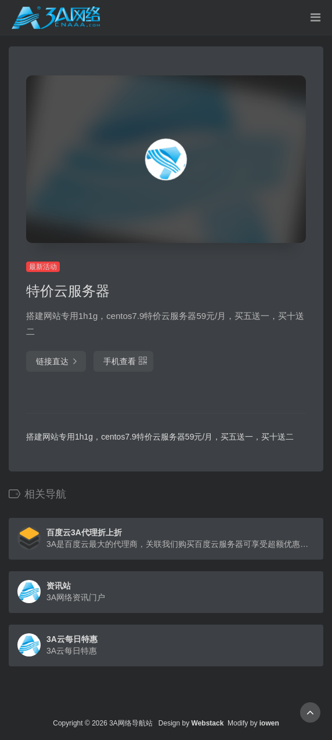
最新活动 (43, 267)
